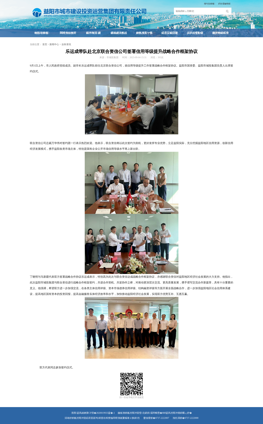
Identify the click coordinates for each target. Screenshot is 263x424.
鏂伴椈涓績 (93, 32)
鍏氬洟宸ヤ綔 (144, 32)
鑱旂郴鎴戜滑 (220, 32)
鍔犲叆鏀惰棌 (224, 4)
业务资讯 (66, 44)
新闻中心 (54, 44)
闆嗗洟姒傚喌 (68, 32)
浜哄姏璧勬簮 (195, 32)
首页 (44, 44)
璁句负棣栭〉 (210, 4)
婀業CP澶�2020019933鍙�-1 (99, 413)
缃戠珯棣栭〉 (42, 32)
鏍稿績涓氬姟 (119, 32)
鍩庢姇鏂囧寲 (169, 32)
